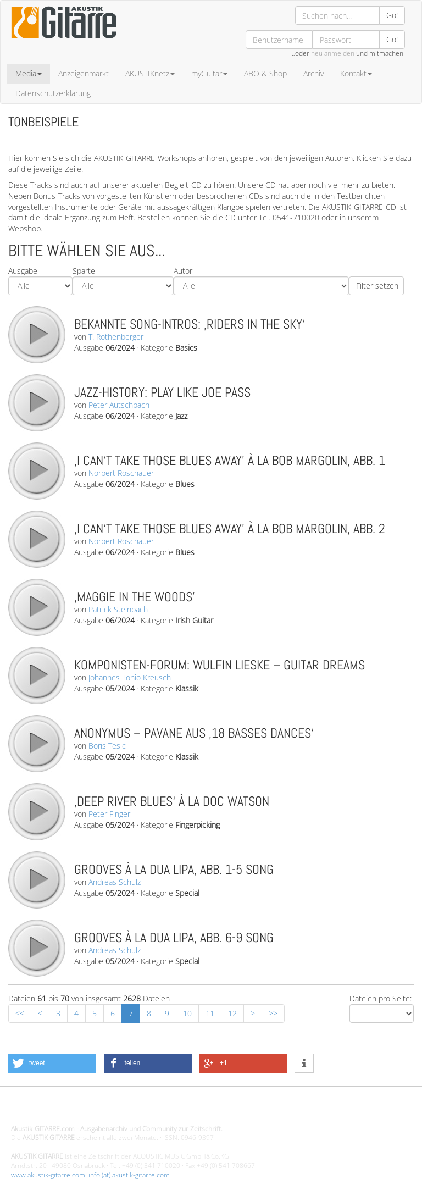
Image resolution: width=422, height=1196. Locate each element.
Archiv (313, 73)
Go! (392, 15)
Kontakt (356, 73)
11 (210, 1013)
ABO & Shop (265, 73)
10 (187, 1013)
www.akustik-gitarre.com (48, 1175)
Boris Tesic (107, 745)
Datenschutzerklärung (53, 93)
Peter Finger (109, 814)
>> (273, 1013)
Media (28, 73)
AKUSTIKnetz (150, 73)
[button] (52, 1063)
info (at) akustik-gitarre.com (129, 1175)
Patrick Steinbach (118, 609)
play (36, 334)
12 (232, 1013)
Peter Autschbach (118, 405)
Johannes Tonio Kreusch (129, 677)
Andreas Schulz (114, 882)
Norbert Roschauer (121, 473)
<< (19, 1013)
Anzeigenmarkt (83, 73)
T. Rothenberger (115, 336)
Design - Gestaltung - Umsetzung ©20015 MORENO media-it (101, 1110)
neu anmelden (332, 53)
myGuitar (209, 73)
